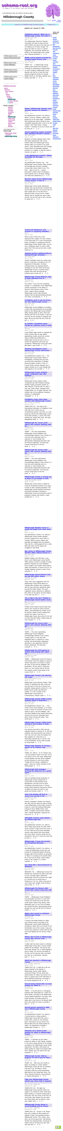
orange (10, 121)
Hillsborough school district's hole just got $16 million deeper (38, 575)
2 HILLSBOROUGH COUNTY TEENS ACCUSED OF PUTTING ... (38, 156)
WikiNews (55, 131)
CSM (54, 51)
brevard (10, 109)
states (8, 94)
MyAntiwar (55, 91)
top (58, 1127)
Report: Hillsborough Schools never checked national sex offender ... (38, 109)
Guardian (55, 72)
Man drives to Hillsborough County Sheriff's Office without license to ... (38, 552)
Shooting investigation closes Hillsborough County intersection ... (38, 349)
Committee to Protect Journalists (56, 55)
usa (7, 93)
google (54, 20)
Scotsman (55, 117)
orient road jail (13, 101)
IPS (53, 74)
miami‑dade (11, 120)
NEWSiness (55, 93)
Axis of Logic (56, 42)
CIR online (55, 49)
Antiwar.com (55, 41)
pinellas (10, 126)
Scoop (54, 116)
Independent (56, 77)
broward (10, 110)
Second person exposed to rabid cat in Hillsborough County (37, 1008)
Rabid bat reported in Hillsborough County (38, 961)
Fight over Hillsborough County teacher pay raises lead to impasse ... (38, 1081)
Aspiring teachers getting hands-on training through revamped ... (38, 254)
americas (7, 89)
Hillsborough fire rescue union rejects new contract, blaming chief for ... (38, 424)
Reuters (54, 114)
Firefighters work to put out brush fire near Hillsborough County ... (37, 301)
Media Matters (56, 84)
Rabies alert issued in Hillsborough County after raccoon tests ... (38, 937)
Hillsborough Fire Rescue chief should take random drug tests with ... (38, 889)
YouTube (58, 21)
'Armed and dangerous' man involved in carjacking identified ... (38, 230)
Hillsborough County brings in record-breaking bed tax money (36, 1105)
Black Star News (57, 48)
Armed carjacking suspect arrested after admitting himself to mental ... (38, 133)
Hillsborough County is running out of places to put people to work (38, 477)
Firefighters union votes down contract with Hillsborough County (38, 400)
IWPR (54, 76)
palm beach (11, 123)
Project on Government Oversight (55, 105)
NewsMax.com (56, 98)
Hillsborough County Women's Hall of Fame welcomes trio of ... (38, 277)
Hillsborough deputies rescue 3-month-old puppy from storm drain (38, 528)
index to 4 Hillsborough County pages (29, 24)
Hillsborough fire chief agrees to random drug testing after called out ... (37, 651)
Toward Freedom (57, 121)
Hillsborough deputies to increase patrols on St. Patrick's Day (37, 746)
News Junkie (56, 95)
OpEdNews (55, 102)
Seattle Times (56, 119)
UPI (54, 126)
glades (10, 113)
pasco (10, 125)
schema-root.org (10, 86)
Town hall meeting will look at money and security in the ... (36, 795)
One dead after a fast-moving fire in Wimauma (38, 865)
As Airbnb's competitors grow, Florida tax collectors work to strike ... (38, 325)
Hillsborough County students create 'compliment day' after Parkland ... (36, 373)
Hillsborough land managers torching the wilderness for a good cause (38, 770)
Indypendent (55, 79)
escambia (11, 112)
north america (9, 91)
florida (8, 96)
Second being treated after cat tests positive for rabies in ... (38, 984)
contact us (51, 24)
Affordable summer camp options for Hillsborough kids (37, 818)
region (6, 88)
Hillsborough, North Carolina (10, 134)
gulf (9, 115)
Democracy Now (57, 65)
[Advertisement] (38, 92)
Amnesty (55, 39)
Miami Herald (56, 86)
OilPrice (54, 100)
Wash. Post (55, 128)
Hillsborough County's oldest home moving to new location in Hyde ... (38, 723)
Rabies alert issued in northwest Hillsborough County (37, 914)
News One (55, 97)
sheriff (11, 102)
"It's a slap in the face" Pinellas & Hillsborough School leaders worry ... (38, 599)
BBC (54, 44)
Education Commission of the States (56, 69)
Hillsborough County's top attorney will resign (38, 676)
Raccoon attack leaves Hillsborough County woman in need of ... (38, 179)
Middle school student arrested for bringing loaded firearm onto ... (38, 58)
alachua (10, 107)
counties (9, 97)
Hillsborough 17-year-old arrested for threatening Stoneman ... (37, 842)
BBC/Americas (56, 46)
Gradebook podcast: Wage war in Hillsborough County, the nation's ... (38, 35)
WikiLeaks (55, 130)
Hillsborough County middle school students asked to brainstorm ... (38, 699)
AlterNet (55, 37)
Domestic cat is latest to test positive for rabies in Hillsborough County (37, 1032)
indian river (11, 118)
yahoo (59, 20)
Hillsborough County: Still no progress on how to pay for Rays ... (38, 1056)
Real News (55, 112)
